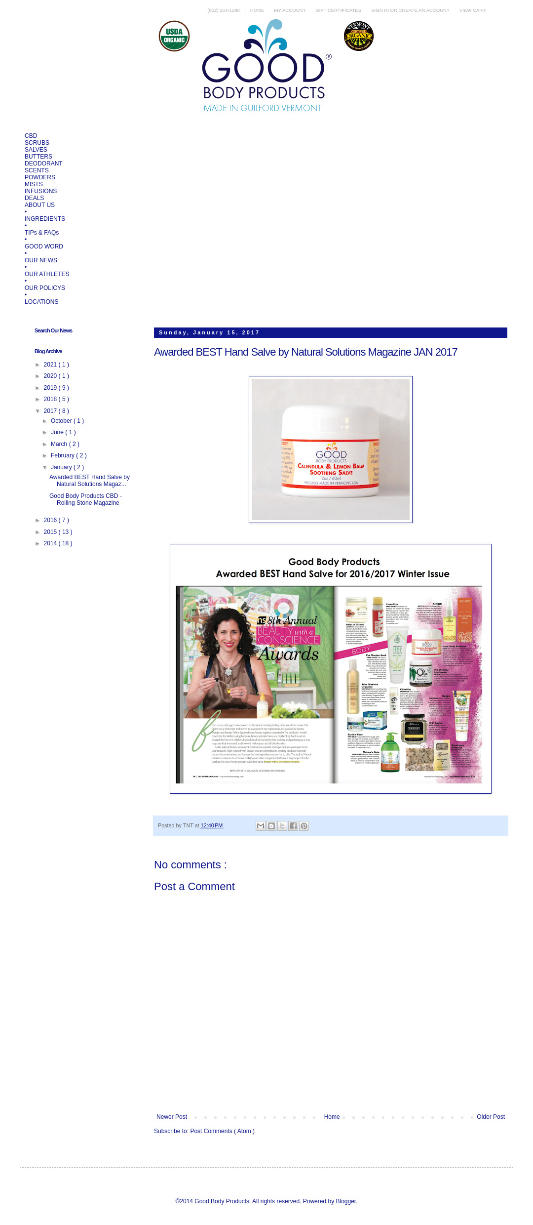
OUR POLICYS (45, 288)
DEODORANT (44, 163)
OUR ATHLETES (47, 274)
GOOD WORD (44, 246)
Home (257, 10)
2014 (51, 543)
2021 (51, 364)
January (62, 467)
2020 (51, 375)
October (62, 420)
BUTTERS (38, 156)
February (63, 455)
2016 (51, 520)
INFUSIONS (41, 191)
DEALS (34, 198)
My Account (290, 10)
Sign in (380, 10)
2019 (51, 387)
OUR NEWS (41, 260)
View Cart (472, 10)
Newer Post (171, 1116)
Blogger (346, 1201)
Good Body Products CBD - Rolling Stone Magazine (85, 499)
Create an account (424, 10)
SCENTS (37, 170)
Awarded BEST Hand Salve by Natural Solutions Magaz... (89, 481)
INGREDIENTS (45, 218)
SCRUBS (37, 142)
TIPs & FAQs (42, 232)
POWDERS (40, 177)
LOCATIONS (41, 301)
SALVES (36, 149)
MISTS (34, 184)
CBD (31, 135)
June (58, 432)
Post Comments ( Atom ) (222, 1131)
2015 (51, 532)
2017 (51, 411)
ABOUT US (40, 205)
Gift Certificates (338, 10)
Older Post (491, 1116)
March (60, 444)
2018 (51, 399)
